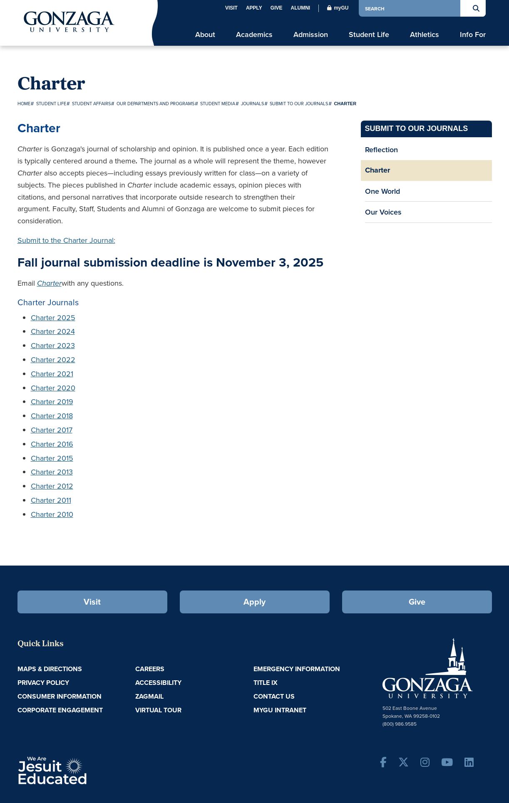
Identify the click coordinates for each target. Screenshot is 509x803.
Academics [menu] (254, 34)
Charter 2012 (52, 486)
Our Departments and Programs (155, 103)
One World (382, 191)
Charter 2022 (53, 359)
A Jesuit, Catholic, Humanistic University (88, 769)
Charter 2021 (52, 373)
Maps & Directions (49, 669)
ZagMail (149, 696)
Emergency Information (296, 669)
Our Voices (383, 212)
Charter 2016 (52, 444)
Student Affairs (91, 103)
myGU (337, 8)
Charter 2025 (53, 317)
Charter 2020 (53, 388)
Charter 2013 (52, 472)
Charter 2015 (52, 458)
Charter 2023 (53, 345)
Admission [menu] (310, 34)
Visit (231, 8)
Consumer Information (59, 696)
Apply (254, 8)
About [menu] (205, 34)
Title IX (265, 682)
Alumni (300, 8)
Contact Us (274, 696)
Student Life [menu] (369, 34)
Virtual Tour (158, 710)
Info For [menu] (473, 34)
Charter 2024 (53, 331)
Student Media (217, 103)
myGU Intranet (279, 710)
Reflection (381, 149)
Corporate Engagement (60, 710)
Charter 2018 (52, 415)
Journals (252, 103)
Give (277, 8)
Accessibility (158, 682)
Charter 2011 (51, 500)
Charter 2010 (52, 514)
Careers (149, 669)
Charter (377, 170)
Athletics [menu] (424, 34)
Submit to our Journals (299, 103)
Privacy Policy (43, 682)
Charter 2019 (52, 401)
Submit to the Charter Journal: (66, 240)
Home (23, 103)
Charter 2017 (51, 430)
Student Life (51, 103)
